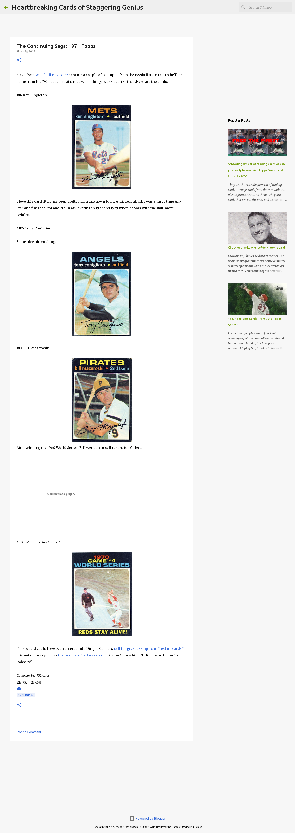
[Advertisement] (101, 776)
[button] (19, 60)
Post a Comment (29, 732)
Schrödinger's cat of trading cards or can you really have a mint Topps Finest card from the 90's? (256, 170)
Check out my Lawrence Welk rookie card (256, 247)
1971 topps (25, 694)
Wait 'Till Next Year (51, 75)
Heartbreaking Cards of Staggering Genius (77, 7)
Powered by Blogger (147, 818)
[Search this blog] (270, 7)
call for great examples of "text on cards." (148, 648)
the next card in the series (80, 655)
